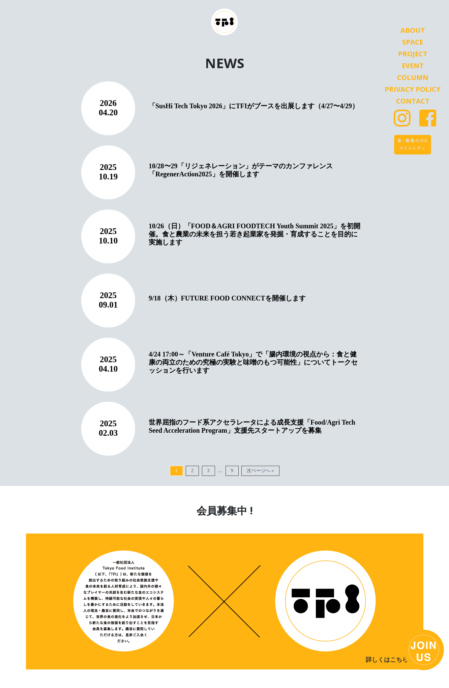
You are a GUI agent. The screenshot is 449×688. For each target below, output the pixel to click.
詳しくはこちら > (389, 660)
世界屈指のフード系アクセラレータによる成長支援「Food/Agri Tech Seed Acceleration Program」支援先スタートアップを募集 (252, 426)
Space (412, 42)
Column (412, 77)
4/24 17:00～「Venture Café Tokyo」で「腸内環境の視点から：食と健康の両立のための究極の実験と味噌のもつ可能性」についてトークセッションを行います (253, 362)
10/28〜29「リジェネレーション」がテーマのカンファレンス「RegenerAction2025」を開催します (241, 170)
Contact (412, 101)
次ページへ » (260, 470)
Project (412, 54)
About (412, 30)
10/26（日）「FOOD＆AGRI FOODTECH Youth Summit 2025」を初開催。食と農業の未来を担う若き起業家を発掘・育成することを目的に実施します (254, 234)
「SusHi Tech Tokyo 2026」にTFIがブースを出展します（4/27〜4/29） (254, 106)
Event (413, 65)
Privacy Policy (413, 89)
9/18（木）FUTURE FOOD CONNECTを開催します (227, 298)
